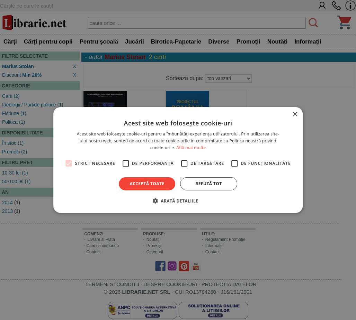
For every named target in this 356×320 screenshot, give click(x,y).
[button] (178, 200)
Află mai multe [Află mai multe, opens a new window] (191, 148)
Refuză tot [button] (208, 184)
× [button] (294, 114)
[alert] (178, 160)
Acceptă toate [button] (147, 184)
